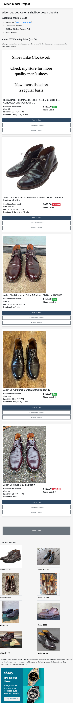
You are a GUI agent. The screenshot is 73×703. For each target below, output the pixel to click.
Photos (39, 130)
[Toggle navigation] (66, 4)
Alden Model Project (17, 4)
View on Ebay (36, 120)
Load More (36, 531)
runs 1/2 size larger (23, 22)
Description (39, 125)
